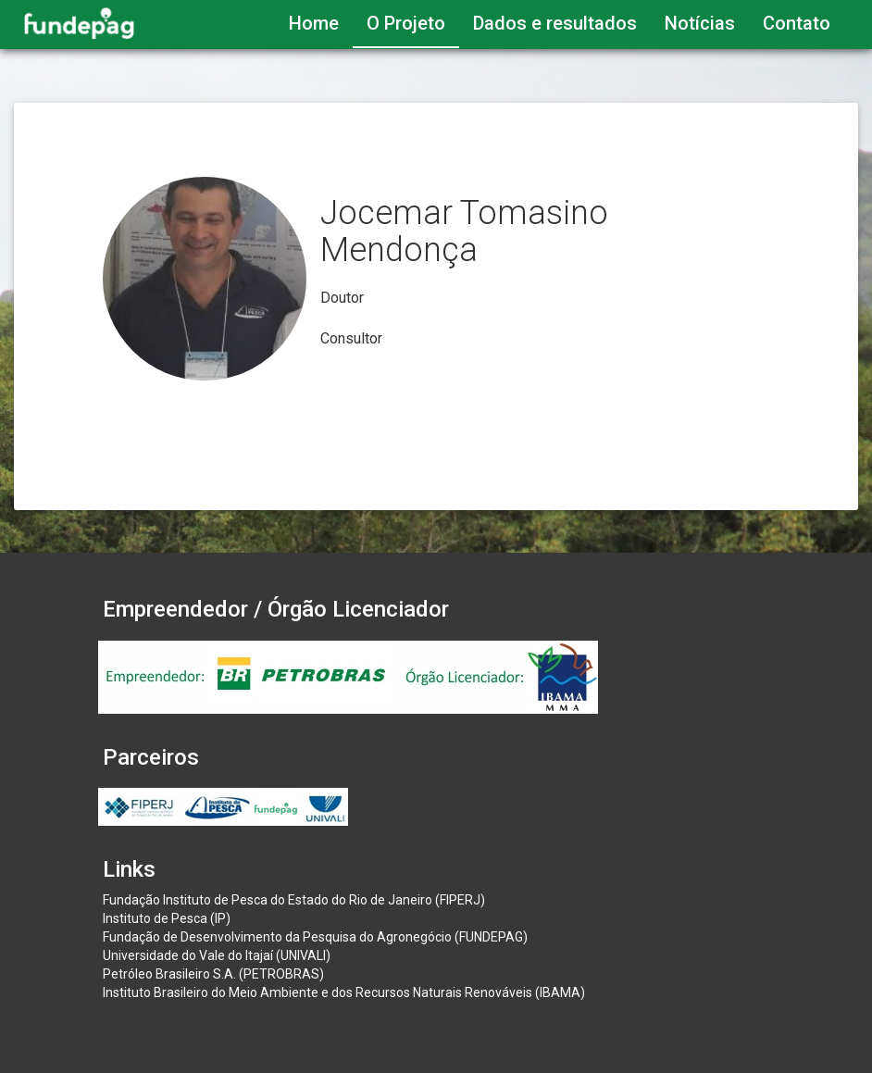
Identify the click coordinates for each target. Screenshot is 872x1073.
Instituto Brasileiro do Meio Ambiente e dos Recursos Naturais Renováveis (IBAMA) (344, 992)
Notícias (700, 23)
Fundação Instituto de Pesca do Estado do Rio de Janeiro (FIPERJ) (294, 899)
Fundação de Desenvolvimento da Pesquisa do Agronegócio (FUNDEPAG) (315, 937)
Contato (796, 23)
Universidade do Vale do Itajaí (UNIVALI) (216, 955)
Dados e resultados (555, 23)
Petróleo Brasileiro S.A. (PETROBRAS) (213, 974)
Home (314, 23)
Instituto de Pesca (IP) (166, 918)
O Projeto (406, 23)
